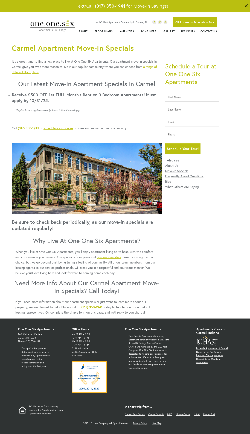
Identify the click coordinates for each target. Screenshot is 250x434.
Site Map (156, 423)
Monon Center (183, 414)
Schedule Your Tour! (183, 148)
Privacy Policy (140, 423)
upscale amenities (109, 257)
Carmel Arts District (135, 414)
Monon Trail (209, 414)
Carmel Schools (156, 414)
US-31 (197, 414)
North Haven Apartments (208, 351)
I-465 (169, 414)
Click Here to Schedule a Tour (194, 22)
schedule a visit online (58, 128)
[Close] (246, 6)
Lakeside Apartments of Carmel (212, 348)
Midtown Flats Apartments (209, 355)
